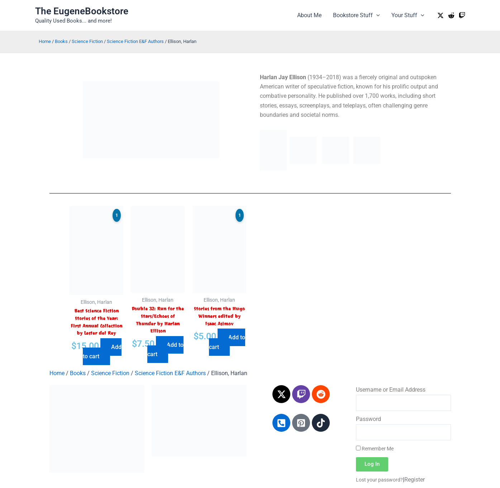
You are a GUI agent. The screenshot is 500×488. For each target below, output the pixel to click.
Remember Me (375, 448)
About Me (309, 15)
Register (414, 479)
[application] (376, 15)
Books (61, 41)
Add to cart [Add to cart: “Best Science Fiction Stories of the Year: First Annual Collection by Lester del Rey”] (102, 352)
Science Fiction (87, 41)
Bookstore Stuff (356, 15)
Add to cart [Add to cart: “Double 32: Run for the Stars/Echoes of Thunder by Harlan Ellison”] (165, 349)
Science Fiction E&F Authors (135, 41)
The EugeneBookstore (81, 11)
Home (45, 41)
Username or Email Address (390, 389)
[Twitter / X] (440, 15)
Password (368, 419)
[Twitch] (462, 15)
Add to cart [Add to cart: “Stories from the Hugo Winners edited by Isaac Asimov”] (227, 342)
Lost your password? (379, 480)
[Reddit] (451, 15)
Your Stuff (407, 15)
